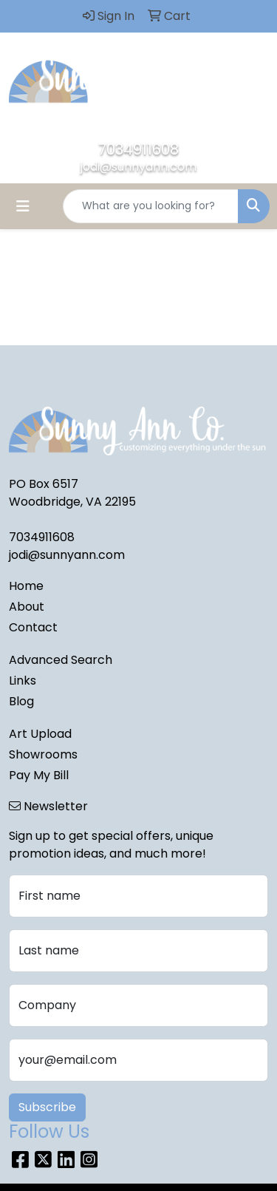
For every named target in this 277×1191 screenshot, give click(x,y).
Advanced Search (60, 659)
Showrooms (43, 754)
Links (22, 680)
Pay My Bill (39, 775)
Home (26, 585)
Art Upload (40, 733)
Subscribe (47, 1107)
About (26, 606)
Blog (21, 701)
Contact (33, 627)
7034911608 (138, 149)
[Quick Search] (151, 206)
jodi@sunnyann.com (138, 166)
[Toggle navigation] (22, 206)
